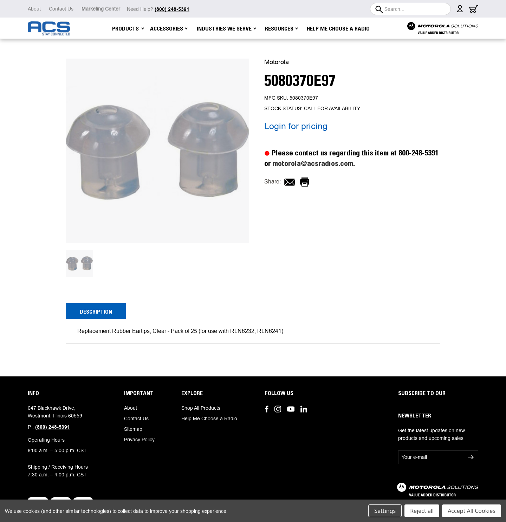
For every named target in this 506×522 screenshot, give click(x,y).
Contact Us (61, 8)
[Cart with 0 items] (473, 11)
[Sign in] (460, 10)
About (34, 8)
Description (96, 311)
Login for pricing (295, 126)
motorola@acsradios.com (313, 163)
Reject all (422, 511)
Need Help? (158, 9)
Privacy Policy (139, 439)
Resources (281, 28)
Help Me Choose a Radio (338, 28)
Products (128, 28)
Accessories (169, 28)
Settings (385, 511)
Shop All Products (200, 407)
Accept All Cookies (471, 511)
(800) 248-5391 (52, 427)
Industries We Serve (226, 28)
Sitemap (133, 429)
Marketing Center (101, 8)
